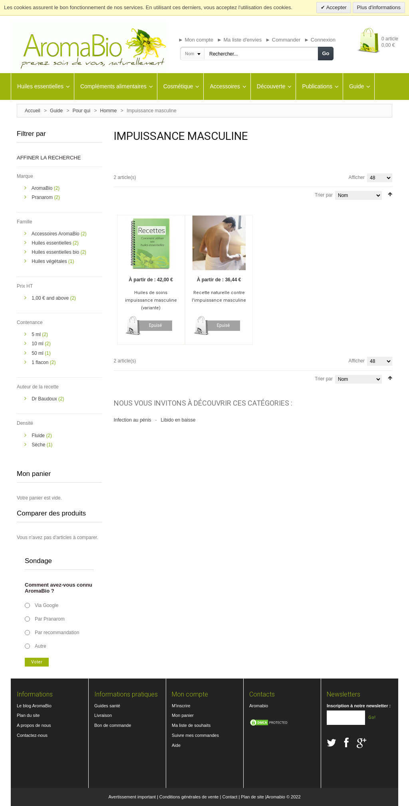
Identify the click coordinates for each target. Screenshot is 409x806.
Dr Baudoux (45, 399)
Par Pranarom (50, 619)
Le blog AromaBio (34, 705)
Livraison (103, 715)
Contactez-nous (32, 735)
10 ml (38, 343)
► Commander (282, 40)
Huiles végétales (50, 261)
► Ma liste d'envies (239, 40)
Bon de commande (112, 725)
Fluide (39, 435)
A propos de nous (34, 725)
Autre (40, 646)
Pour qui (81, 110)
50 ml (38, 353)
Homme (108, 110)
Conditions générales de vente (189, 796)
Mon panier (183, 715)
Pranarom (43, 197)
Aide (176, 745)
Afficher (357, 177)
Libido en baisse (178, 420)
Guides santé (107, 705)
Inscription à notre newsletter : (359, 705)
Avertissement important (131, 796)
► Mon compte (195, 40)
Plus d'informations (379, 7)
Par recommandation (57, 632)
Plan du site (28, 715)
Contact (229, 796)
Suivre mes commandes (195, 735)
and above (51, 298)
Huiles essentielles (52, 243)
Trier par (324, 195)
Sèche (39, 445)
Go (325, 53)
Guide (56, 110)
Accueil (32, 110)
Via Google (46, 605)
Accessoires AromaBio (56, 234)
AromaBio (43, 188)
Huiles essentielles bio (56, 252)
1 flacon (41, 362)
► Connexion (320, 40)
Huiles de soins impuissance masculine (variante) (151, 300)
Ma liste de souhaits (191, 725)
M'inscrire (181, 705)
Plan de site (252, 796)
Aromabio (258, 705)
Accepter (336, 7)
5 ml (37, 334)
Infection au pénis (132, 420)
